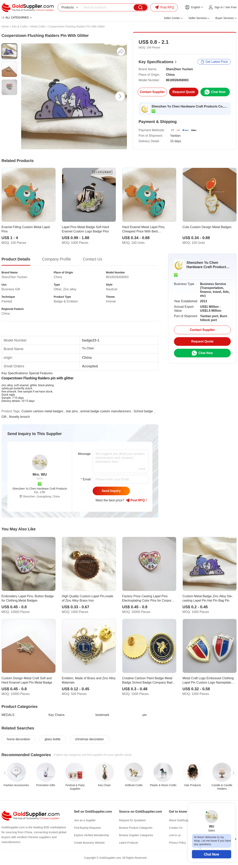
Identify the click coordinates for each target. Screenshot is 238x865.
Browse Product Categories (135, 827)
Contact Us (176, 827)
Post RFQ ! (136, 500)
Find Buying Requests (87, 827)
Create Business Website (89, 842)
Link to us (175, 835)
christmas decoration (89, 739)
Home (5, 26)
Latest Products (128, 842)
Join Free (230, 7)
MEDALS (8, 715)
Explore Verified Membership (91, 835)
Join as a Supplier (85, 820)
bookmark (102, 715)
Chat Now (211, 854)
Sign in (218, 7)
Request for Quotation (132, 820)
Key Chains (57, 715)
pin (145, 715)
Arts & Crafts (19, 26)
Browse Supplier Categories (136, 835)
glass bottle (53, 739)
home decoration (18, 739)
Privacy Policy (177, 842)
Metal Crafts (37, 26)
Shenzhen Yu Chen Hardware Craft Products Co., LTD (190, 106)
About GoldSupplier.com (184, 820)
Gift (4, 416)
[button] (120, 96)
